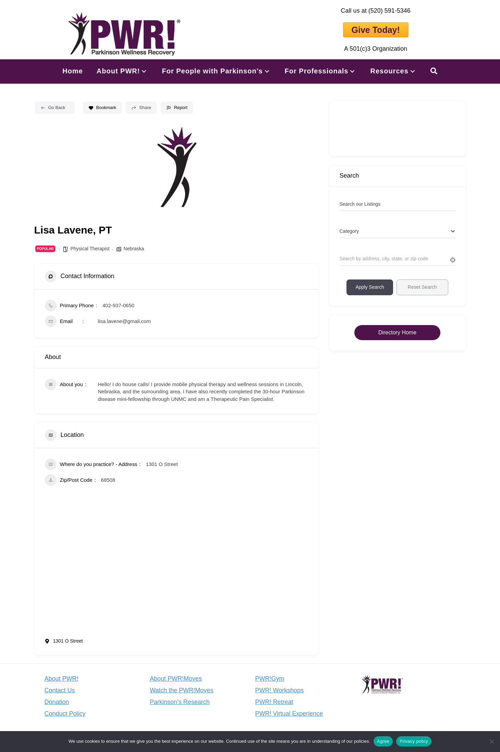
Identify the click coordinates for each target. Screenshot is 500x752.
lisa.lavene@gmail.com (124, 321)
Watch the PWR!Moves (181, 690)
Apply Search (369, 287)
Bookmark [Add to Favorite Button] (102, 107)
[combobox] (397, 231)
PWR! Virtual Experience (289, 713)
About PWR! (61, 678)
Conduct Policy (65, 713)
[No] (491, 741)
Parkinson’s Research (180, 702)
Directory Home (397, 332)
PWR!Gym (269, 678)
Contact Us (60, 690)
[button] (144, 71)
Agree (383, 741)
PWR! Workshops (279, 690)
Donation (57, 702)
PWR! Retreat (274, 702)
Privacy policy (414, 741)
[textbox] (349, 231)
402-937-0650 (118, 305)
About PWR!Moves (176, 678)
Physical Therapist (89, 248)
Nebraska (134, 248)
